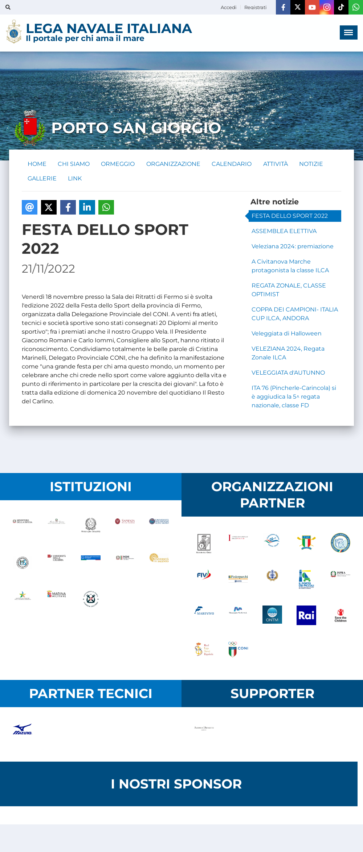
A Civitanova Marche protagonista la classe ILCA (290, 266)
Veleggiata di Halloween (287, 333)
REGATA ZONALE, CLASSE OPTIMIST (289, 290)
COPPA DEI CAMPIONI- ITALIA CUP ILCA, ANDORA (295, 314)
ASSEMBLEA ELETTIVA (284, 231)
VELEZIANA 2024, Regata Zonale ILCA (288, 353)
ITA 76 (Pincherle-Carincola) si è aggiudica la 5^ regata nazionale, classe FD (294, 397)
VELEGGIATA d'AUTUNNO (288, 373)
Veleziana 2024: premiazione (293, 246)
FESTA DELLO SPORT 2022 (290, 216)
